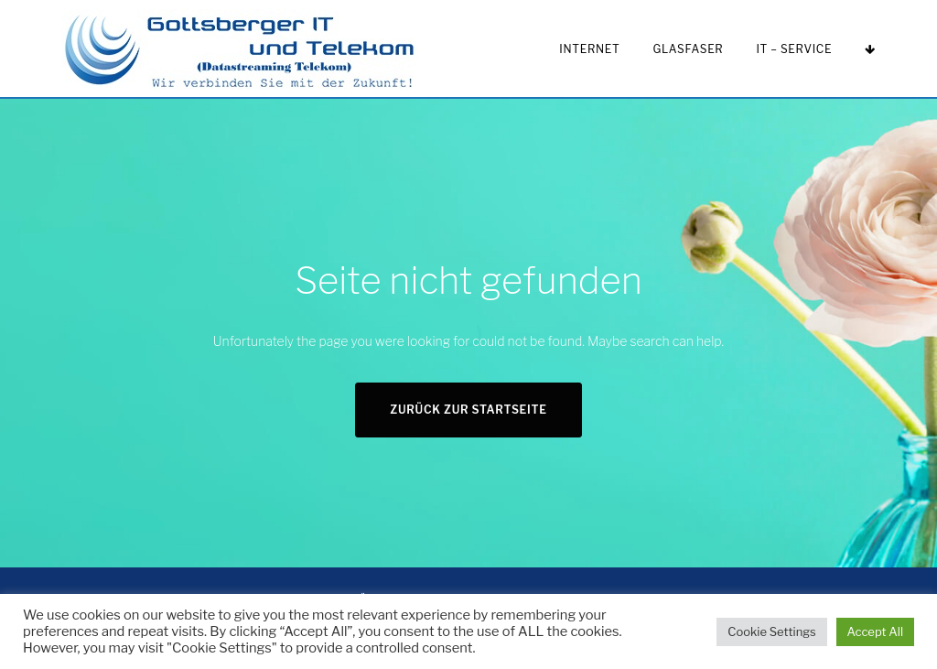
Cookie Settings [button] (771, 631)
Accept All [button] (875, 631)
